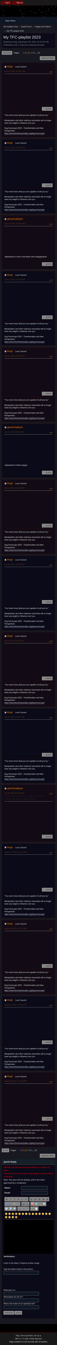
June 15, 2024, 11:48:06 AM (14, 147)
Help (17, 1336)
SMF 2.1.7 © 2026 (21, 1339)
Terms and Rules (27, 1336)
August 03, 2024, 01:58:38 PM (15, 1005)
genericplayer (15, 219)
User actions (47, 58)
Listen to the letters (11, 1263)
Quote (47, 109)
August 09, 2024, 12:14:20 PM (15, 1081)
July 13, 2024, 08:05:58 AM (14, 432)
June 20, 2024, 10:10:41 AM (14, 224)
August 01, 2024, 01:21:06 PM (15, 852)
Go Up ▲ (37, 1336)
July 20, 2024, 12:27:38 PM (14, 564)
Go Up (5, 1150)
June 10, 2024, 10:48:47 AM (14, 71)
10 (39, 53)
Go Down (7, 53)
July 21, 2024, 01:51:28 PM (14, 641)
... (36, 53)
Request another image (29, 1263)
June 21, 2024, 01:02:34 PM (14, 279)
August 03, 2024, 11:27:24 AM (15, 928)
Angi (10, 66)
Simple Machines (35, 1339)
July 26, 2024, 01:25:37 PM (14, 717)
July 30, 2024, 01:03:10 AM (14, 793)
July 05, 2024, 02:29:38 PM (14, 356)
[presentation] (26, 1282)
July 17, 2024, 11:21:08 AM (14, 488)
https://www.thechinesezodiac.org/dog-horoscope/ (24, 133)
